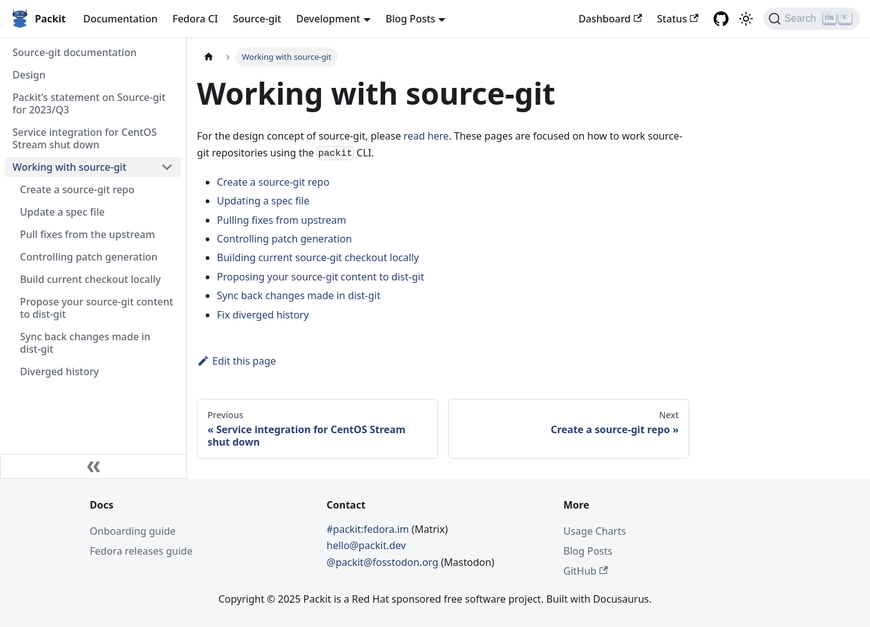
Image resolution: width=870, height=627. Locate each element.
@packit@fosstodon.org (384, 562)
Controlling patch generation (89, 257)
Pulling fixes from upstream (281, 220)
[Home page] (209, 57)
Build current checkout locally (90, 279)
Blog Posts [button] (411, 19)
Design (28, 75)
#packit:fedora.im (369, 529)
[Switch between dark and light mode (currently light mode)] (746, 19)
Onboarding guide (133, 531)
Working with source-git (69, 167)
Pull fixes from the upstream (87, 234)
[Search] (811, 18)
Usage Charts (594, 531)
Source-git (257, 19)
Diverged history (59, 371)
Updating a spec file (263, 201)
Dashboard (610, 19)
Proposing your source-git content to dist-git (320, 277)
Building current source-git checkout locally (318, 257)
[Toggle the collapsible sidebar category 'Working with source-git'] (167, 167)
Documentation (120, 19)
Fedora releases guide (141, 551)
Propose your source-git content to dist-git (96, 308)
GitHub (585, 571)
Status (677, 19)
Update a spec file (62, 212)
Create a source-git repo (77, 189)
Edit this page (236, 361)
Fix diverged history (262, 315)
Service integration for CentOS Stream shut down (84, 138)
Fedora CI (195, 19)
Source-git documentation (74, 52)
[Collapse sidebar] (93, 466)
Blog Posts (588, 551)
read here (426, 136)
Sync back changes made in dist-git (85, 343)
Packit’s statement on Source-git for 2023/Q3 (89, 103)
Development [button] (328, 19)
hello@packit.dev (366, 545)
